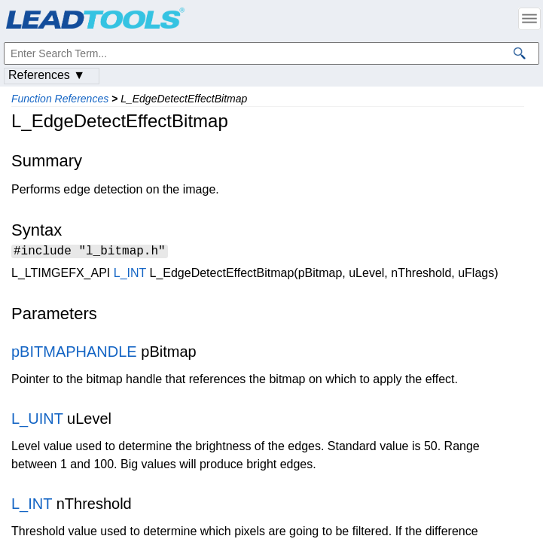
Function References (59, 99)
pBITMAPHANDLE (74, 354)
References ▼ (46, 75)
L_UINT (37, 421)
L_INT (130, 275)
